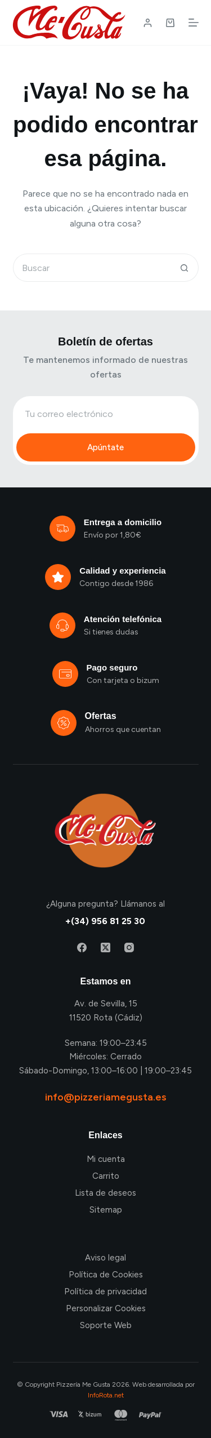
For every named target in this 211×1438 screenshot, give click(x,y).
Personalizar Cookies (106, 1308)
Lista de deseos (105, 1193)
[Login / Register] (147, 23)
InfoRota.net (106, 1395)
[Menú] (193, 22)
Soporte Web (106, 1325)
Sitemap (105, 1210)
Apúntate (105, 447)
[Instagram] (129, 947)
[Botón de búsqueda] (184, 268)
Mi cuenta (106, 1159)
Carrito (105, 1176)
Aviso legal (105, 1258)
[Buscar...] (91, 268)
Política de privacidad (105, 1291)
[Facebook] (82, 947)
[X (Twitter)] (105, 947)
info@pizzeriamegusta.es (106, 1097)
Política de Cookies (106, 1275)
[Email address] (105, 414)
